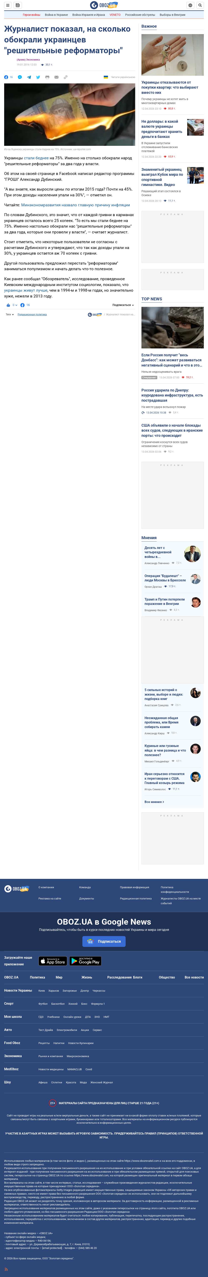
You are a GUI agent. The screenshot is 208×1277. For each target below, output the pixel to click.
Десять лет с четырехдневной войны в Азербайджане (158, 552)
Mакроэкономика (78, 1056)
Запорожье (70, 990)
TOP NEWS (151, 298)
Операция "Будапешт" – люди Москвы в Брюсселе (165, 578)
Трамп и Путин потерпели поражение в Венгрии (165, 601)
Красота (71, 1082)
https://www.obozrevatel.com (141, 1160)
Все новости (194, 977)
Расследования (119, 977)
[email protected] (52, 1248)
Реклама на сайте (49, 898)
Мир (59, 977)
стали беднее (36, 158)
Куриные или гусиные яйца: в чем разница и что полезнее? (165, 750)
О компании (46, 887)
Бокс (84, 1003)
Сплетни (56, 1082)
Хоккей (73, 1003)
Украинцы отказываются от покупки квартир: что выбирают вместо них (169, 87)
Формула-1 (98, 1003)
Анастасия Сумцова (156, 705)
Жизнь (87, 977)
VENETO (115, 14)
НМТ (106, 1016)
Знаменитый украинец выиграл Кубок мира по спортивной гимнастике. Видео (162, 177)
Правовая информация (134, 887)
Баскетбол (58, 1003)
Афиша (42, 1082)
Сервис (97, 1030)
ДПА (88, 1016)
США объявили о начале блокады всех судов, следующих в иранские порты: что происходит (172, 430)
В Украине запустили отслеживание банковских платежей (159, 147)
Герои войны (31, 14)
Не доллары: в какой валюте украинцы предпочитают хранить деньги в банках (161, 129)
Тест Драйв (45, 1030)
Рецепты (44, 1043)
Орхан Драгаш (153, 586)
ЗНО (97, 1016)
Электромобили (67, 1030)
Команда (85, 887)
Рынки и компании (50, 1056)
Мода (83, 1082)
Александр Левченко (157, 563)
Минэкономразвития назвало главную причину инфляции (75, 205)
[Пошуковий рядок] (200, 5)
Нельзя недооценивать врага (161, 371)
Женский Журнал (101, 1082)
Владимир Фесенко (156, 610)
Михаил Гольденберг (157, 761)
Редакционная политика (32, 314)
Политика (37, 977)
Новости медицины (51, 1069)
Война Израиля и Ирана (88, 14)
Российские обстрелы (140, 14)
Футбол (43, 1003)
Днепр (84, 990)
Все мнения (153, 802)
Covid (88, 1069)
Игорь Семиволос (155, 789)
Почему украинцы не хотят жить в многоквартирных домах (164, 101)
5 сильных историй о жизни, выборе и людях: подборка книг (164, 694)
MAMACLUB (74, 1069)
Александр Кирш (155, 733)
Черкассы (99, 990)
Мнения (149, 537)
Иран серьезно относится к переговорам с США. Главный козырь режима (164, 778)
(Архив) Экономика (28, 59)
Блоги (137, 977)
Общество (167, 977)
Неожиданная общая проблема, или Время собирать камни (161, 722)
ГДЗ (40, 1016)
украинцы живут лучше (25, 290)
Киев (41, 990)
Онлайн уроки (72, 1016)
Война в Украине (56, 14)
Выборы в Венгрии (172, 14)
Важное (149, 26)
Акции (85, 1030)
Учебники (53, 1016)
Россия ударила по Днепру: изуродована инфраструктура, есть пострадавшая (172, 395)
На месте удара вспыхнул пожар (163, 407)
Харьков (53, 990)
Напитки (58, 1043)
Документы (86, 898)
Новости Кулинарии (81, 1043)
